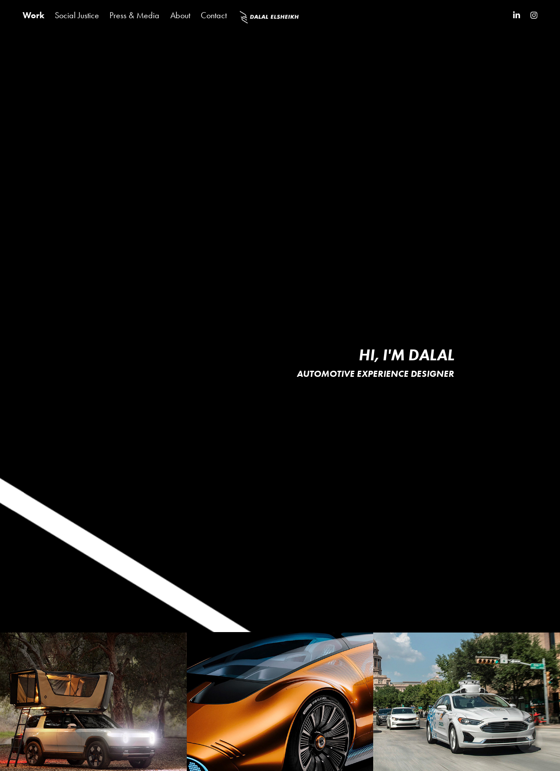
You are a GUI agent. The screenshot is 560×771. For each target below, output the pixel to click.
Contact (214, 15)
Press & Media (134, 15)
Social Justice (77, 15)
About (180, 15)
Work (33, 15)
